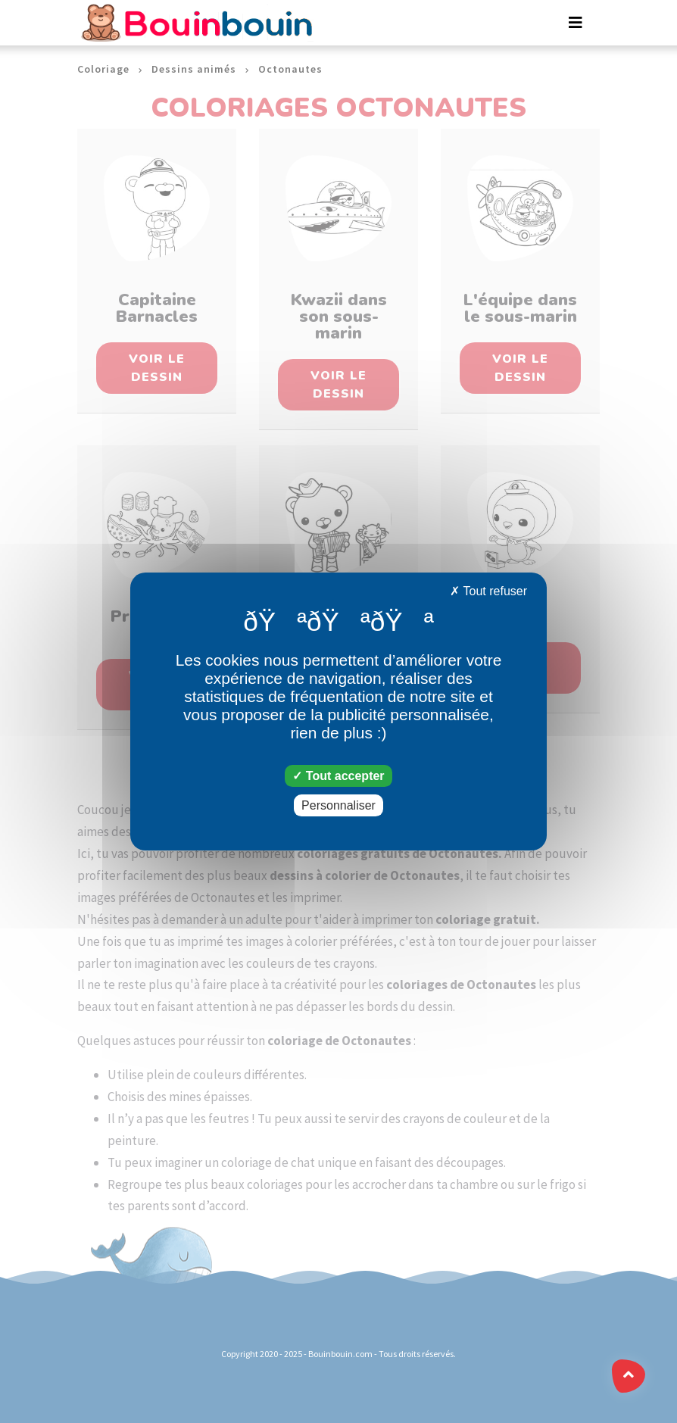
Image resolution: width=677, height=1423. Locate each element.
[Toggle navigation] (575, 22)
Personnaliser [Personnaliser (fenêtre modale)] (338, 805)
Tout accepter (338, 775)
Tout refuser (488, 591)
